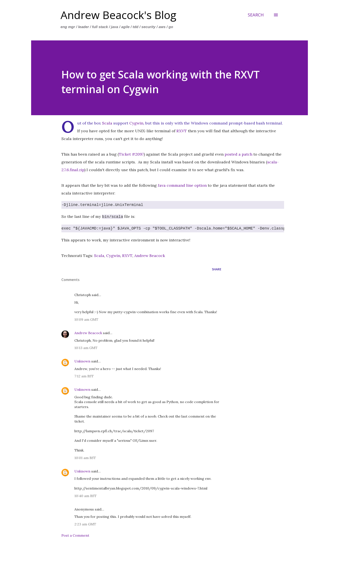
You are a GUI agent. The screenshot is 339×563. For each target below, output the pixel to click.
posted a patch (238, 154)
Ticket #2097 (131, 154)
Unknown (82, 361)
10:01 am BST (85, 458)
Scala (107, 123)
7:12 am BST (84, 376)
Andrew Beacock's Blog (118, 15)
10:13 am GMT (86, 348)
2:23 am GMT (85, 524)
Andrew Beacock (149, 255)
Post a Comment (75, 535)
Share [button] (216, 269)
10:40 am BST (85, 496)
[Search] (256, 15)
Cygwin (136, 123)
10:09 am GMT (86, 319)
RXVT (181, 130)
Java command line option (182, 185)
